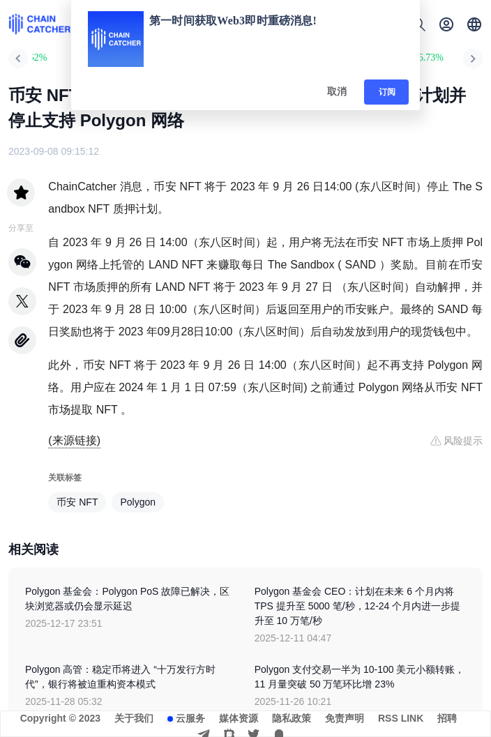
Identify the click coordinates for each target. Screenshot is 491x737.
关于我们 (133, 718)
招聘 (447, 718)
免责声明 (344, 718)
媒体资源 (238, 718)
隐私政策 (291, 718)
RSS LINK (400, 718)
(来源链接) (74, 440)
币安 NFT (77, 502)
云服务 (190, 718)
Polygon (138, 502)
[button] (474, 24)
